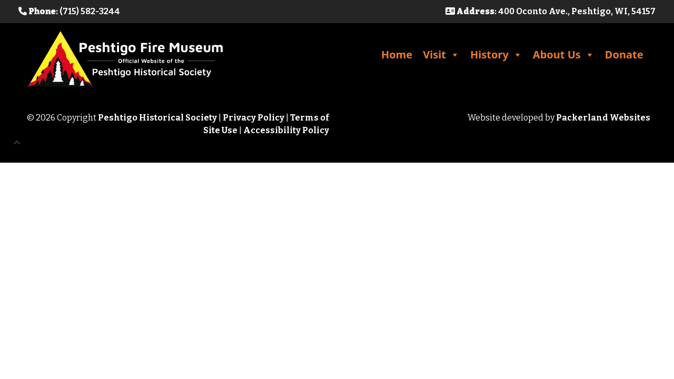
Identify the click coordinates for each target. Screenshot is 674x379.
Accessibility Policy (286, 130)
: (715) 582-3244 (69, 11)
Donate (624, 54)
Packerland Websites (603, 118)
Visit (441, 54)
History (496, 54)
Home (396, 54)
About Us (563, 54)
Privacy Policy (253, 118)
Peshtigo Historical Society (157, 118)
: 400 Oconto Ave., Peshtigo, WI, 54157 (550, 11)
